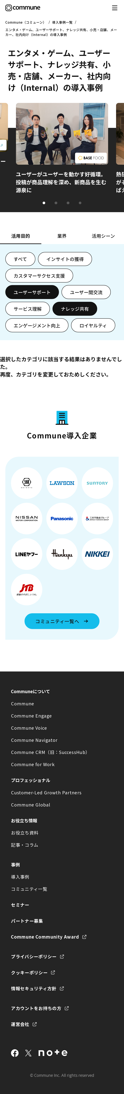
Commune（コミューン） (25, 22)
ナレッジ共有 (75, 308)
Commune (22, 703)
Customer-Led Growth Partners (46, 792)
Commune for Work (33, 764)
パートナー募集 (27, 921)
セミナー (20, 904)
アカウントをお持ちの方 (36, 1008)
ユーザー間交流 (86, 292)
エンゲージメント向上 (37, 325)
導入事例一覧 (62, 22)
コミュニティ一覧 (29, 889)
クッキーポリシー (29, 972)
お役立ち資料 (24, 832)
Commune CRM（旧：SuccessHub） (50, 752)
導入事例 (20, 876)
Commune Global (30, 804)
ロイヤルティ (93, 325)
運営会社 (20, 1024)
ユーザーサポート (32, 292)
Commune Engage (31, 715)
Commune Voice (29, 727)
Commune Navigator (34, 740)
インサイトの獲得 (65, 259)
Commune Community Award (45, 936)
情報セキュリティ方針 (34, 988)
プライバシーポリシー (34, 956)
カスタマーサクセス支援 (39, 275)
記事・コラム (24, 844)
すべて (20, 259)
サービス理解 (28, 308)
